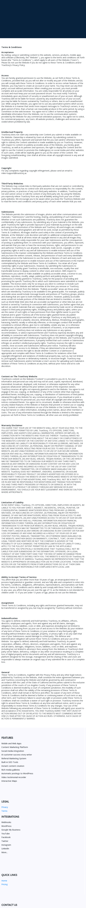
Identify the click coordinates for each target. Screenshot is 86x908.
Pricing (4, 855)
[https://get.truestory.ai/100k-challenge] (43, 5)
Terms (4, 782)
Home (4, 852)
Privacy (4, 778)
